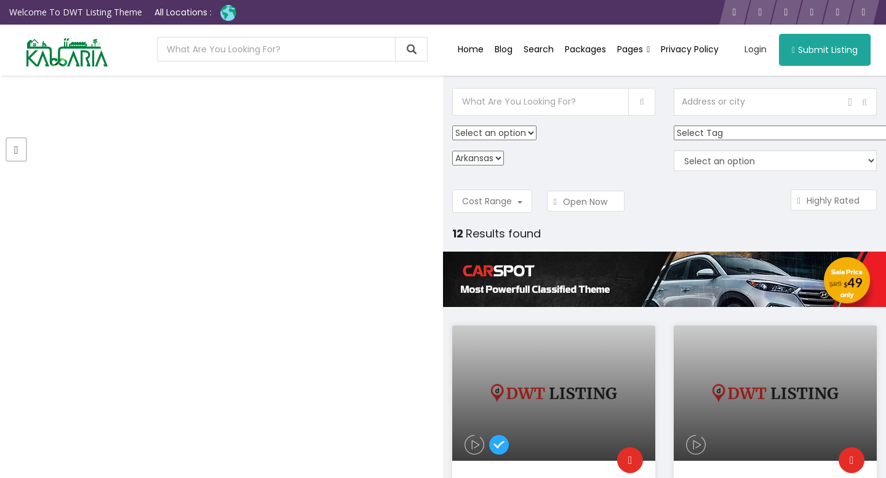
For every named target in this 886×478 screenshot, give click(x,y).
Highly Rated (833, 200)
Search (539, 49)
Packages (585, 49)
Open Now (586, 202)
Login (755, 49)
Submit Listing (825, 50)
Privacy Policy (690, 49)
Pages (633, 49)
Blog (504, 49)
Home (471, 49)
